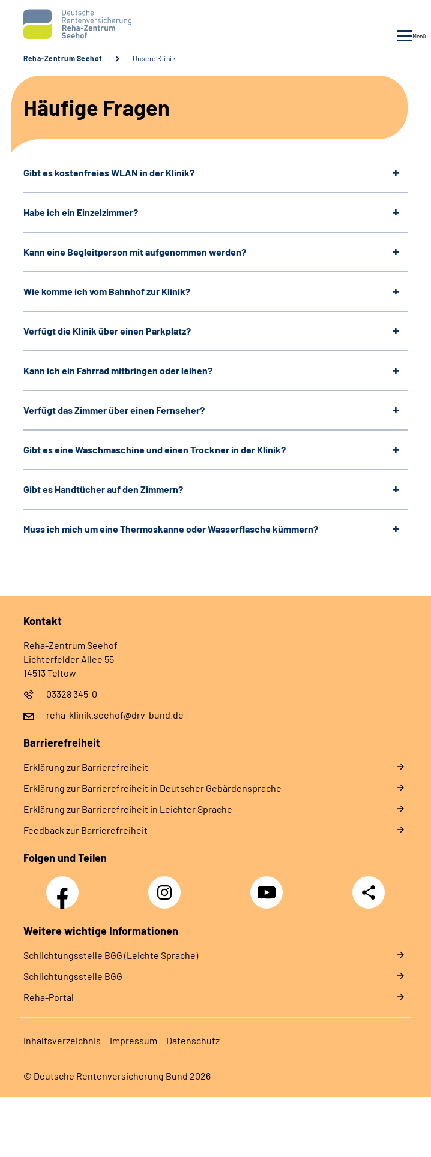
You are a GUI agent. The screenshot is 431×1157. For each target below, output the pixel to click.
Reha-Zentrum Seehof (63, 58)
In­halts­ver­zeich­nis (62, 1040)
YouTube (268, 886)
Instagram (167, 886)
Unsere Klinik (154, 58)
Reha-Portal (48, 997)
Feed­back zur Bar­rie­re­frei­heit (85, 830)
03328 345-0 (71, 693)
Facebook (65, 886)
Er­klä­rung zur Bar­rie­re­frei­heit (85, 767)
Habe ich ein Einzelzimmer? (80, 212)
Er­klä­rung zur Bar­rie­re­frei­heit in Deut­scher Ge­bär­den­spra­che (152, 788)
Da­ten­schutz (193, 1040)
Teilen (369, 892)
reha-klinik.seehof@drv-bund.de (115, 714)
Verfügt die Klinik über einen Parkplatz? (107, 330)
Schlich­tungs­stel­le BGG (72, 976)
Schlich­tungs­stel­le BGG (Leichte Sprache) (110, 955)
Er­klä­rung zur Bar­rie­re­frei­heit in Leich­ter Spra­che (127, 809)
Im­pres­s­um (133, 1040)
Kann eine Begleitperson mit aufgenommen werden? (134, 251)
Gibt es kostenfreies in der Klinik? (108, 172)
